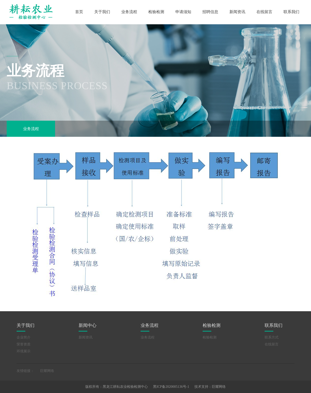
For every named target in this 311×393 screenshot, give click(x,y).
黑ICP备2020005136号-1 (171, 387)
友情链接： (25, 371)
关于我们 (102, 12)
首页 (79, 12)
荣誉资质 (24, 344)
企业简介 (24, 337)
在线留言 (264, 12)
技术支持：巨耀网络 (210, 387)
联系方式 (272, 337)
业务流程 (129, 12)
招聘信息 (210, 12)
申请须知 (183, 12)
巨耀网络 (47, 371)
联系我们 (291, 12)
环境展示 (24, 351)
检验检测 (156, 12)
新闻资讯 (237, 12)
